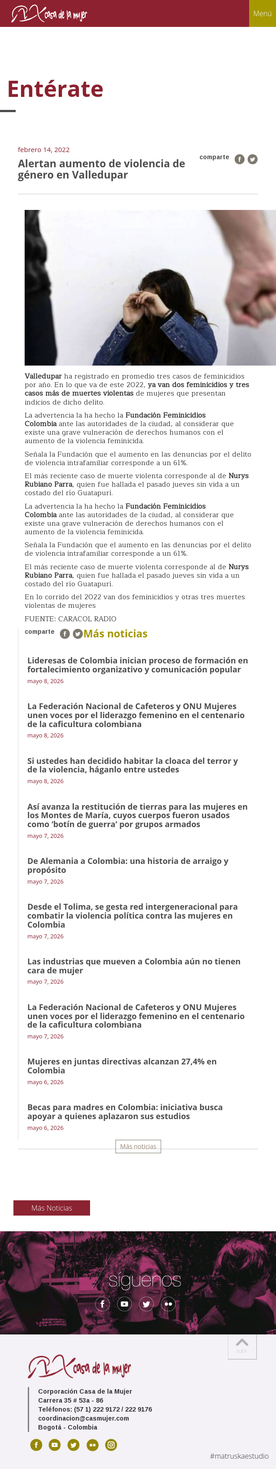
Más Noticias (51, 1208)
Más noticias (138, 1146)
